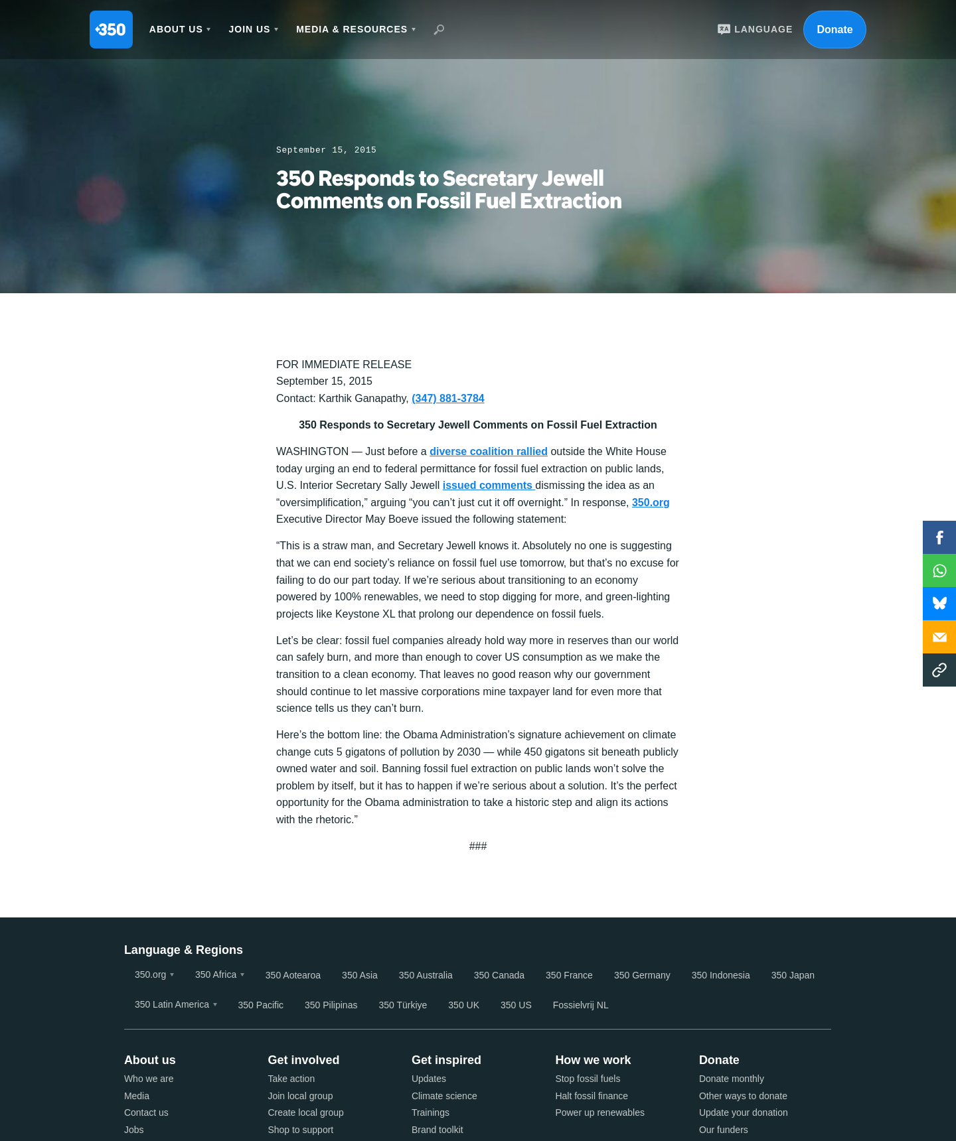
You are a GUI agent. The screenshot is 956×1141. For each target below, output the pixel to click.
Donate (834, 29)
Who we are (149, 1078)
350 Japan (793, 975)
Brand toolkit (437, 1129)
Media (136, 1096)
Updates (429, 1078)
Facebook (939, 537)
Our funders (723, 1129)
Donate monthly (731, 1078)
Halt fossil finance (591, 1096)
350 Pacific (260, 1005)
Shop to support (300, 1129)
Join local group (300, 1096)
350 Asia (360, 975)
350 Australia (426, 975)
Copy (939, 670)
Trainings (430, 1112)
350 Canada (499, 975)
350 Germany (642, 975)
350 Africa (215, 974)
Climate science (444, 1096)
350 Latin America (172, 1004)
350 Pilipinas (331, 1005)
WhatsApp (939, 570)
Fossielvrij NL (581, 1005)
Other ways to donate (743, 1096)
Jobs (134, 1129)
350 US (516, 1005)
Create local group (305, 1112)
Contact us (146, 1112)
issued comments (489, 485)
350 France (569, 975)
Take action (291, 1078)
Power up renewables (600, 1112)
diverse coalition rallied (489, 451)
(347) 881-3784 (448, 398)
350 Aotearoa (293, 975)
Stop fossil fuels (587, 1078)
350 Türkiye (402, 1005)
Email (939, 636)
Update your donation (743, 1112)
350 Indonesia (721, 975)
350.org (651, 502)
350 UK (463, 1005)
